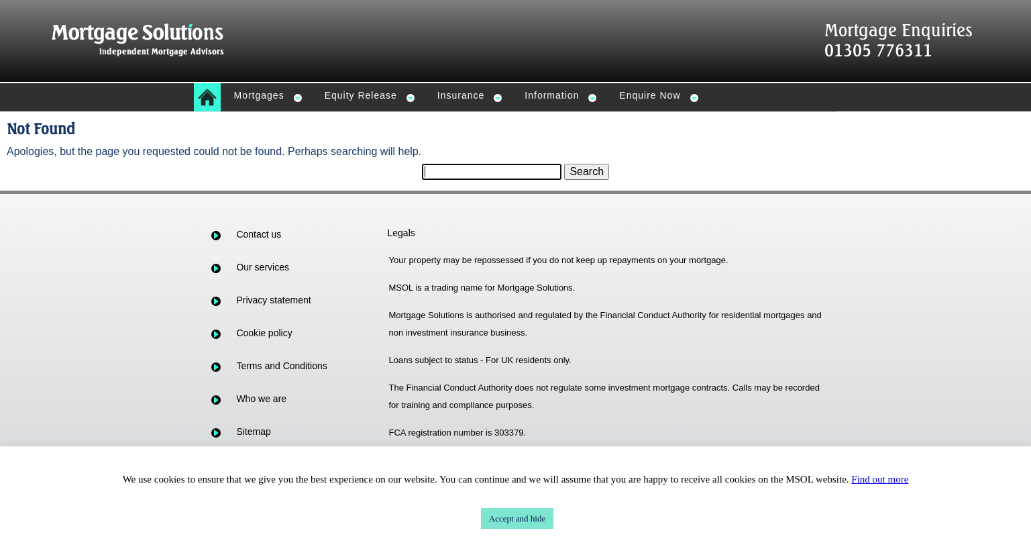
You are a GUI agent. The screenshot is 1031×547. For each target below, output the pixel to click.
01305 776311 (878, 50)
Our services (262, 267)
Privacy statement (273, 300)
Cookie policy (264, 333)
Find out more (879, 479)
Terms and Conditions (281, 365)
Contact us (258, 234)
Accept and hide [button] (517, 518)
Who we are (261, 398)
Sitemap (253, 431)
